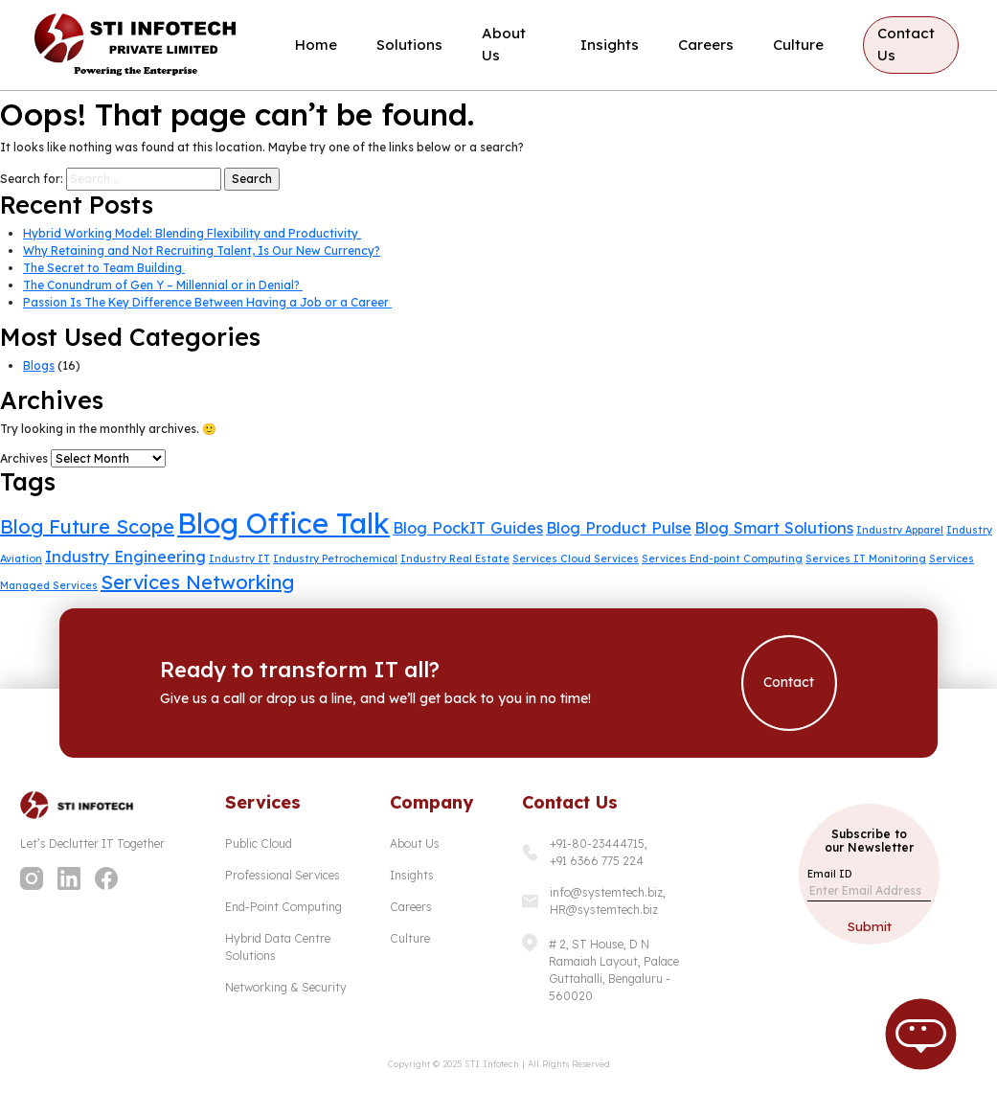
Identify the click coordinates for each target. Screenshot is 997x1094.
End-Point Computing (283, 907)
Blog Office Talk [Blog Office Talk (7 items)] (283, 523)
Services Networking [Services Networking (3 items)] (197, 582)
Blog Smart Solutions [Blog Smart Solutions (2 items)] (773, 527)
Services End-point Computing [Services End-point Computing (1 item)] (722, 558)
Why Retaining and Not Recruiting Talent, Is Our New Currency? (201, 250)
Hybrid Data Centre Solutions (277, 947)
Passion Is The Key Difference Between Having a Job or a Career (207, 302)
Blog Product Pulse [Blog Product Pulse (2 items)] (618, 527)
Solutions (409, 44)
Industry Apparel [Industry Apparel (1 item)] (899, 529)
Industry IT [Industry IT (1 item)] (239, 558)
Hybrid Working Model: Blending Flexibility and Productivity (192, 233)
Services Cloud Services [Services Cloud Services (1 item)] (575, 558)
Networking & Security (286, 987)
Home (316, 44)
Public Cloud (258, 843)
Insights (609, 44)
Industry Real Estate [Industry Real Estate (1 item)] (455, 558)
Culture (798, 44)
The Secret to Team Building (104, 268)
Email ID (829, 873)
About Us (504, 44)
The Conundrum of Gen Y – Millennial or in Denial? (163, 285)
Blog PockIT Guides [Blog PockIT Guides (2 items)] (468, 527)
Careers (706, 44)
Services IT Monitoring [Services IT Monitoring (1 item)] (865, 558)
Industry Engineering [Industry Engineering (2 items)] (125, 556)
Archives (24, 458)
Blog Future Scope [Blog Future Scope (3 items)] (87, 526)
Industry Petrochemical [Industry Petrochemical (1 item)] (335, 558)
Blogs (39, 365)
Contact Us (906, 44)
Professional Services (282, 875)
